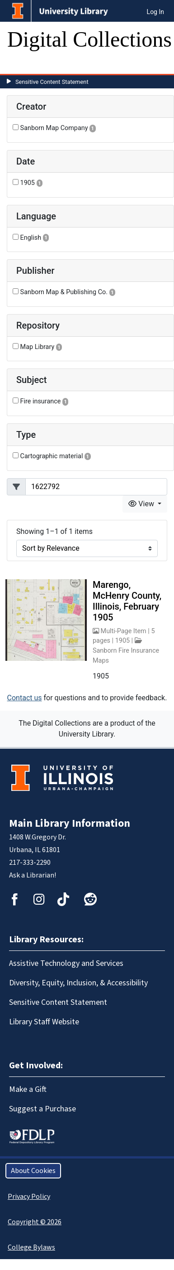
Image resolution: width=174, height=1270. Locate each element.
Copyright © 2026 (34, 1222)
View (142, 503)
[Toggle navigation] (20, 65)
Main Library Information (69, 823)
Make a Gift (28, 1089)
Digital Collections (89, 39)
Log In (155, 11)
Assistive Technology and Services (66, 963)
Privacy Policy (29, 1197)
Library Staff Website (44, 1022)
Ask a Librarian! (32, 875)
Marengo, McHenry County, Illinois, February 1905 (127, 601)
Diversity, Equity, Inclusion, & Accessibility (78, 983)
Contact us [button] (24, 697)
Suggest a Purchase (42, 1109)
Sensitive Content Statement (52, 81)
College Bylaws (31, 1247)
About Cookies (33, 1171)
